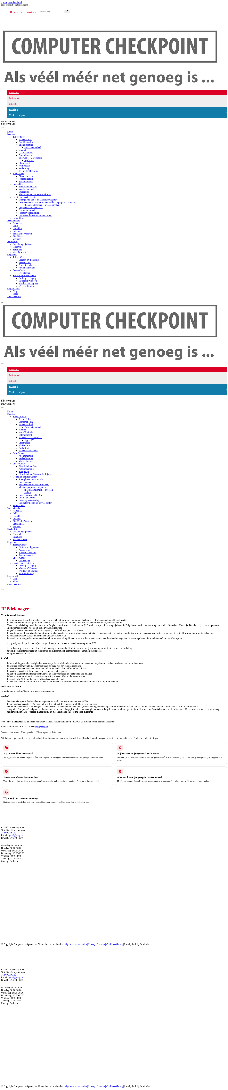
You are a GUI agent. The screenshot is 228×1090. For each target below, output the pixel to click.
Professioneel (15, 98)
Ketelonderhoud (26, 189)
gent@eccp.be (41, 726)
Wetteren (17, 239)
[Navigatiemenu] (2, 363)
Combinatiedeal (26, 142)
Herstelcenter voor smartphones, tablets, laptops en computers (47, 202)
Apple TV (29, 160)
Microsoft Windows (28, 281)
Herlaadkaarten (26, 179)
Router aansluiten (27, 267)
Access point (25, 262)
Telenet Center (19, 137)
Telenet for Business (28, 171)
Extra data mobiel (32, 147)
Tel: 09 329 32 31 (9, 832)
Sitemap (101, 944)
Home (10, 131)
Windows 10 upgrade (28, 283)
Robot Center (19, 218)
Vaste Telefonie (26, 152)
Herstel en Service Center (25, 197)
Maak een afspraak (18, 115)
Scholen (13, 104)
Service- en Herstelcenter (24, 275)
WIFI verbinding (26, 286)
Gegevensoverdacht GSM (31, 207)
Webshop (13, 109)
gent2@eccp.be (16, 835)
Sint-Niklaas (18, 236)
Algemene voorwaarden (75, 944)
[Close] (2, 302)
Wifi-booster (24, 165)
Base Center (18, 173)
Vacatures (31, 12)
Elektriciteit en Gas (28, 186)
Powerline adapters (27, 265)
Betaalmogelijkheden (23, 244)
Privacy (92, 944)
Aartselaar (17, 223)
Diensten (11, 134)
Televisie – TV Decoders (30, 158)
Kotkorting (24, 168)
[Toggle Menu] (2, 127)
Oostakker (17, 228)
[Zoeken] (52, 11)
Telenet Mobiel (26, 145)
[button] (8, 121)
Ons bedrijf (12, 241)
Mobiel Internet (26, 181)
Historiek (17, 247)
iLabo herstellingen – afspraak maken (41, 205)
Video (15, 294)
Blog (15, 291)
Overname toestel (27, 210)
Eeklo (15, 226)
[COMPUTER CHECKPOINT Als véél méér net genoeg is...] (110, 86)
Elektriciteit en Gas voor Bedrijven (35, 194)
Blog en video (13, 288)
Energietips (24, 192)
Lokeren (17, 231)
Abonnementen (26, 176)
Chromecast (24, 163)
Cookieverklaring (114, 944)
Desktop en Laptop (27, 278)
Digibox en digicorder (29, 260)
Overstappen (24, 273)
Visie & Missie (20, 252)
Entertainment (25, 155)
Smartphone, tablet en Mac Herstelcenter (38, 199)
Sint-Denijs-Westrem (22, 233)
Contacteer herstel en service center (35, 215)
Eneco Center (19, 184)
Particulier (14, 92)
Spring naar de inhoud (11, 2)
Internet (22, 150)
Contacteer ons (14, 296)
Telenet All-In (25, 139)
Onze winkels (13, 220)
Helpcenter (15, 12)
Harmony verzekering (29, 213)
